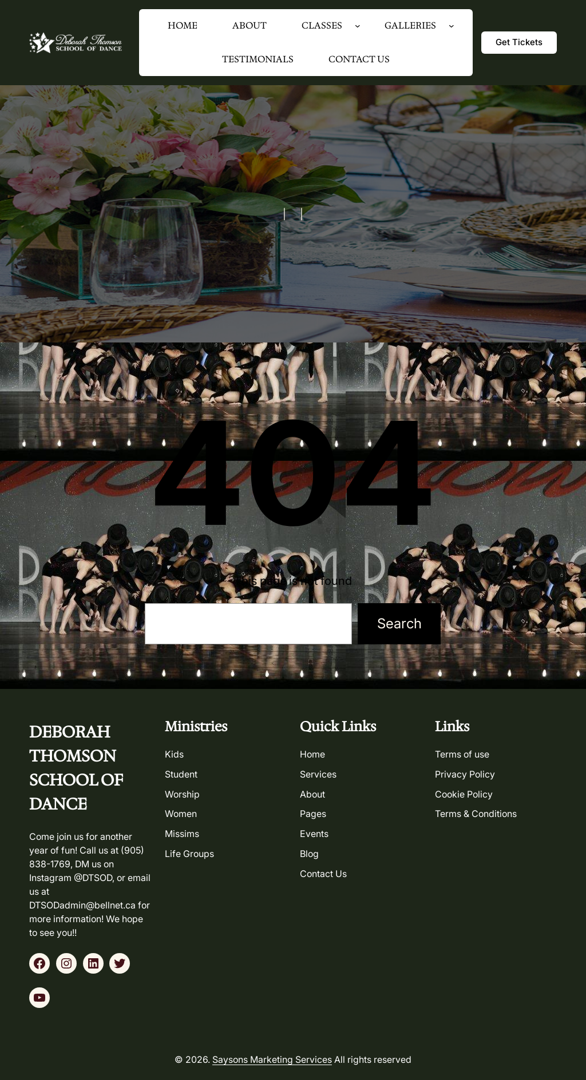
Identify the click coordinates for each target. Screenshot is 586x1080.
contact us (323, 873)
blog (309, 853)
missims (182, 833)
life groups (189, 853)
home (312, 754)
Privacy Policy (465, 774)
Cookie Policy (464, 794)
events (314, 833)
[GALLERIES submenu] (451, 26)
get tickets (519, 42)
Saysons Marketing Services (272, 1059)
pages (313, 813)
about (312, 794)
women (181, 813)
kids (174, 754)
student (181, 774)
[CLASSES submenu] (358, 26)
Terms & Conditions (476, 813)
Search (399, 623)
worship (182, 794)
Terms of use (462, 754)
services (318, 774)
